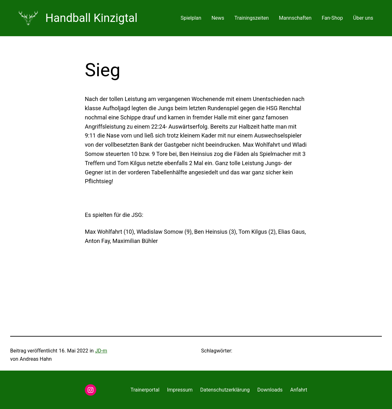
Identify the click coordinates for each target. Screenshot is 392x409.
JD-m (101, 351)
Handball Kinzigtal (91, 18)
